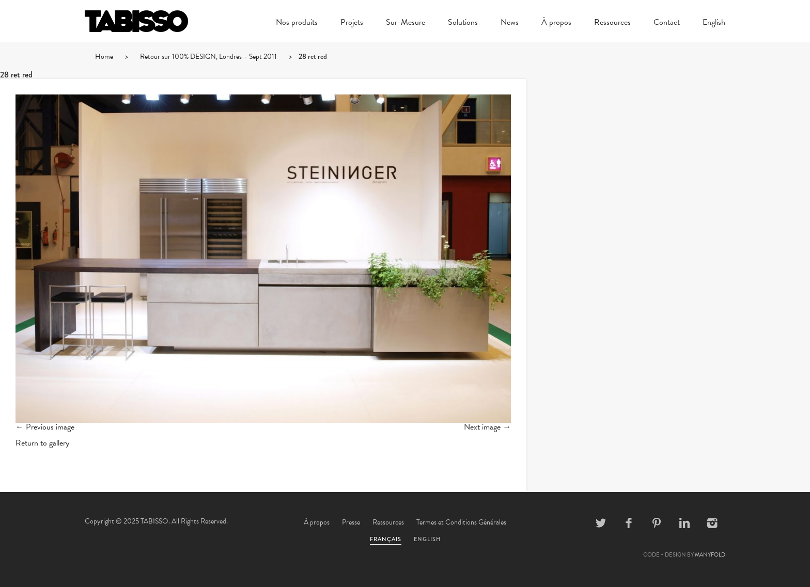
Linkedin (684, 523)
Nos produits (297, 23)
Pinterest (656, 523)
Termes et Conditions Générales (461, 522)
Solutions (463, 23)
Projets (351, 23)
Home (104, 56)
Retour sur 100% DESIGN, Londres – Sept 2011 (208, 56)
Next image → (487, 427)
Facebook (629, 523)
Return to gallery (42, 443)
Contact (666, 23)
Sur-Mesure (405, 23)
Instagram (712, 523)
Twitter (601, 523)
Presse (351, 522)
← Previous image (44, 427)
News (510, 23)
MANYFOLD (710, 554)
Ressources (612, 23)
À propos (556, 23)
